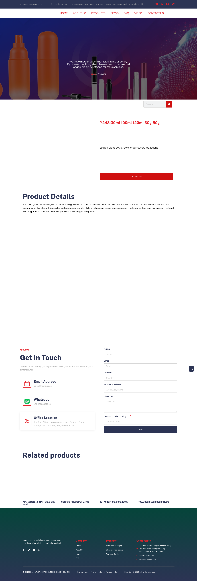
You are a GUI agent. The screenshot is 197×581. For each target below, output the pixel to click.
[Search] (169, 104)
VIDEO (138, 13)
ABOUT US (79, 13)
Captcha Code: (118, 416)
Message (108, 396)
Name (107, 349)
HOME (64, 13)
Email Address (45, 381)
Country (107, 373)
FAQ (126, 13)
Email (106, 361)
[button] (136, 176)
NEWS (115, 13)
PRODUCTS (98, 13)
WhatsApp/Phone (112, 384)
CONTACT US (155, 13)
